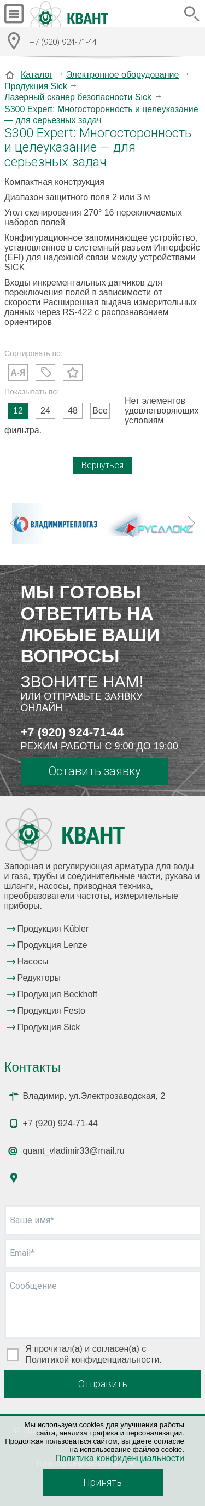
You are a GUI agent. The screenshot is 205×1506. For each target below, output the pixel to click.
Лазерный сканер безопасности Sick (77, 97)
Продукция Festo (51, 1010)
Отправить (102, 1383)
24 (45, 410)
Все (100, 410)
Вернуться (102, 465)
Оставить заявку (94, 771)
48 (73, 410)
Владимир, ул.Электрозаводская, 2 (94, 1096)
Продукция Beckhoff (57, 994)
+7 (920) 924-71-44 (72, 732)
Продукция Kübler (53, 928)
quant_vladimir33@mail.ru (74, 1150)
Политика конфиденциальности (119, 1458)
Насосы (33, 961)
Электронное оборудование (122, 74)
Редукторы (39, 977)
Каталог (36, 74)
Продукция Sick (35, 86)
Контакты (32, 1067)
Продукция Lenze (52, 945)
